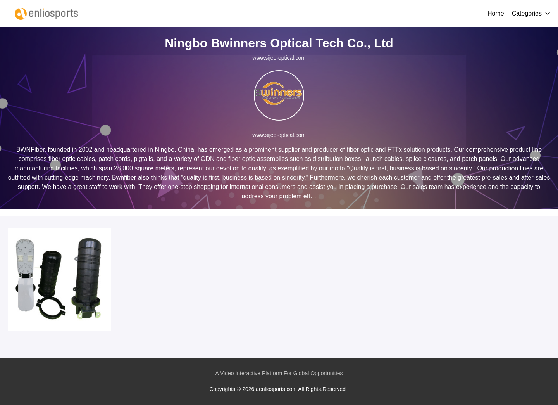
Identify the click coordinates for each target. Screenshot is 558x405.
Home (495, 13)
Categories (527, 13)
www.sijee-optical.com (279, 58)
